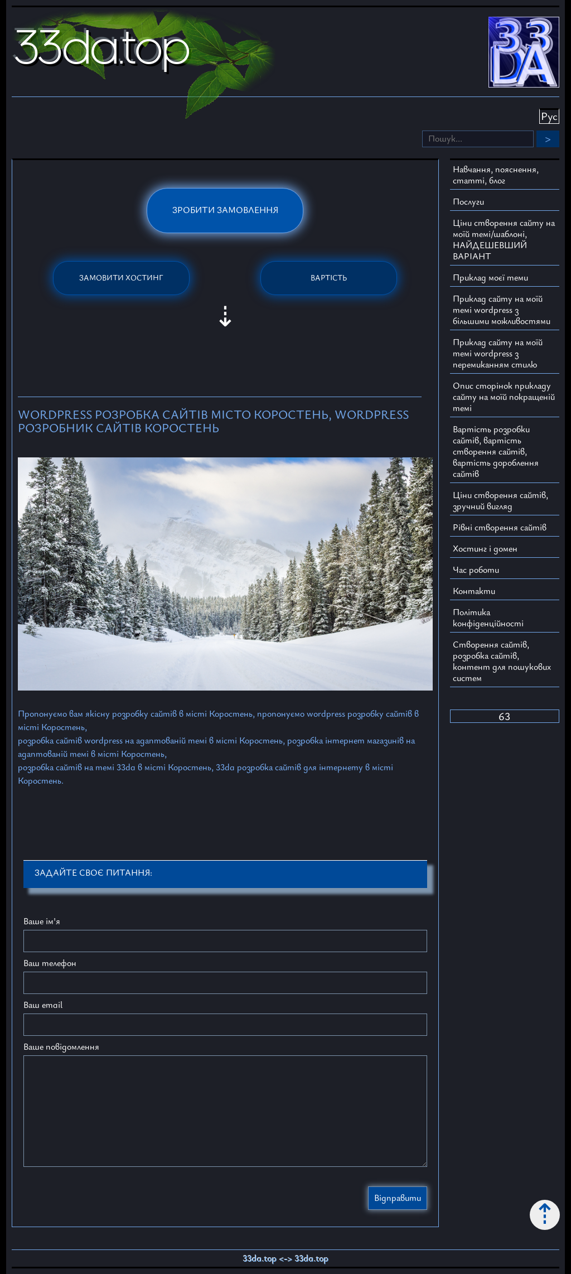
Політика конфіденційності (488, 618)
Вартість (329, 278)
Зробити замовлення (225, 210)
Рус (549, 116)
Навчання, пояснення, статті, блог (496, 175)
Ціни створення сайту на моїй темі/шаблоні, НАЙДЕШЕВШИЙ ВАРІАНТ (504, 240)
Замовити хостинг (121, 278)
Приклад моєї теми (490, 277)
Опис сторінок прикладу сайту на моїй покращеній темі (504, 397)
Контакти (474, 591)
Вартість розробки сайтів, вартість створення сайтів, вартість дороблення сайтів (496, 452)
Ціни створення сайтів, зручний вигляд (500, 501)
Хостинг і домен (485, 548)
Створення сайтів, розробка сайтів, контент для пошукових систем (502, 661)
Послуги (468, 201)
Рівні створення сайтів (499, 527)
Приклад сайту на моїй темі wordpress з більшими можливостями (501, 310)
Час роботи (476, 570)
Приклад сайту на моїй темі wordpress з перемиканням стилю (498, 353)
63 (504, 716)
